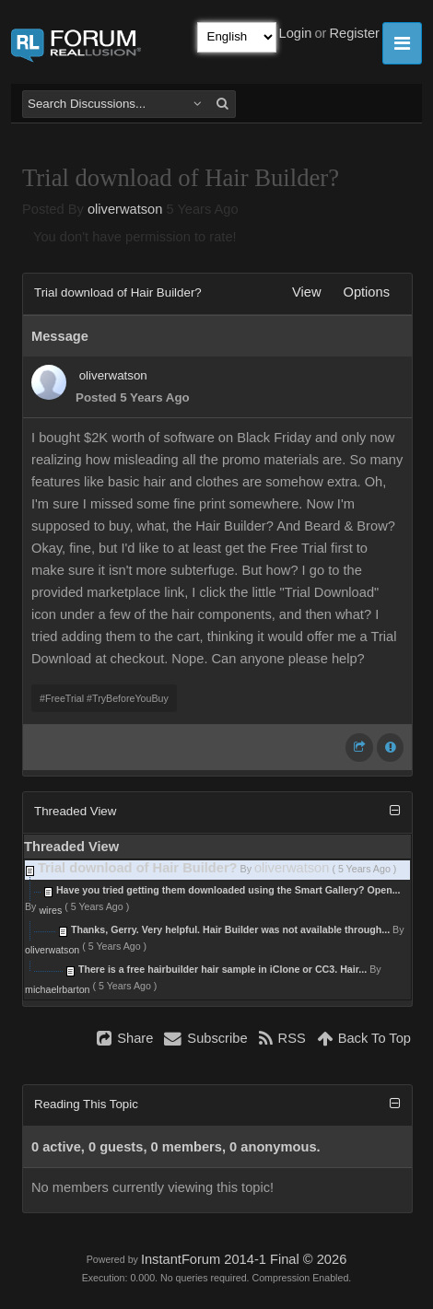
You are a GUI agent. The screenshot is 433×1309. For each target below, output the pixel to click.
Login (295, 33)
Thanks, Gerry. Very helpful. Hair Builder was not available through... (230, 929)
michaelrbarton (57, 989)
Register (354, 33)
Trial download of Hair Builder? (138, 867)
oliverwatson (125, 209)
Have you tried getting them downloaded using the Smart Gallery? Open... (228, 889)
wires (50, 910)
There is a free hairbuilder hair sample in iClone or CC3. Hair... (222, 969)
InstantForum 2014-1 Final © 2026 (243, 1259)
